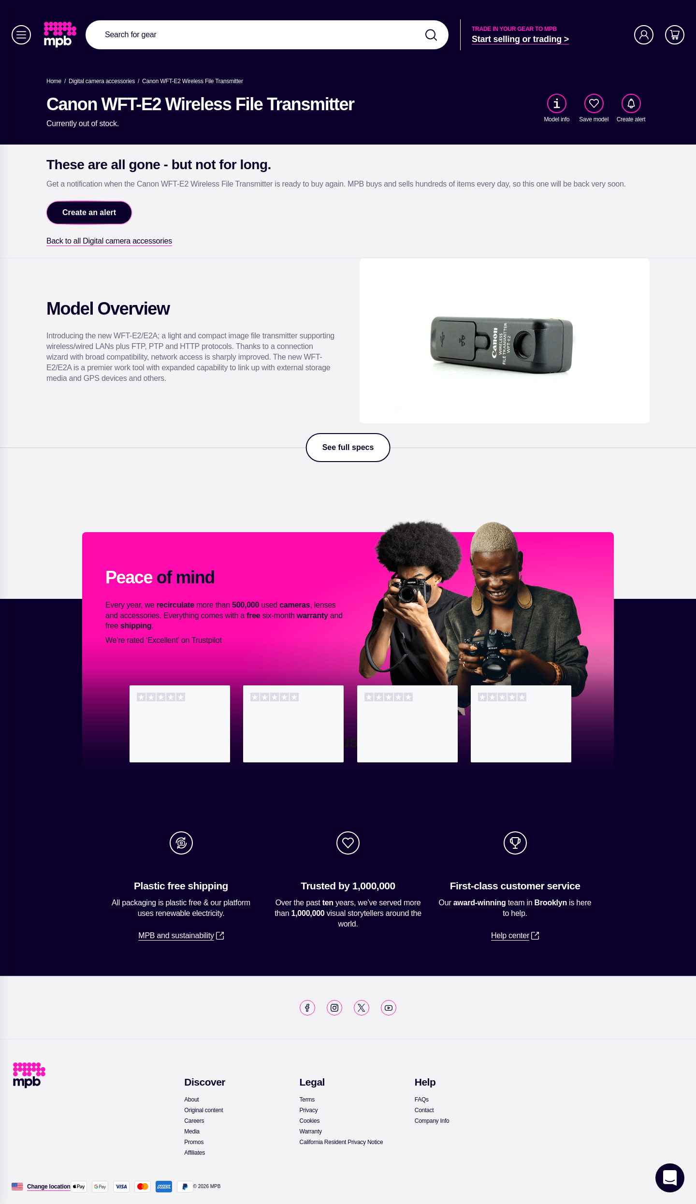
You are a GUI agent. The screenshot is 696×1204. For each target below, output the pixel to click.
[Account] (643, 34)
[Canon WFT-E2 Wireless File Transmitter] (192, 81)
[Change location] (49, 1186)
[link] (61, 35)
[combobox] (267, 34)
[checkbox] (594, 103)
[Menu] (21, 34)
